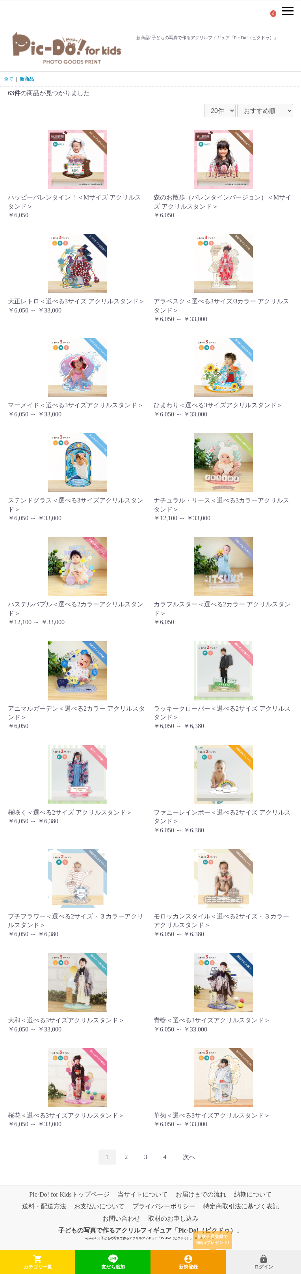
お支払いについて (99, 1206)
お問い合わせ (121, 1218)
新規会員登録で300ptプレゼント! (212, 1239)
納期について (253, 1194)
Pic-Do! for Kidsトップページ (69, 1194)
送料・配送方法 (44, 1206)
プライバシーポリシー (163, 1206)
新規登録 (188, 1257)
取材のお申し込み (173, 1218)
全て (8, 79)
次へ (189, 1157)
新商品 (27, 79)
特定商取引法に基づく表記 (241, 1206)
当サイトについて (142, 1194)
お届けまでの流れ (201, 1194)
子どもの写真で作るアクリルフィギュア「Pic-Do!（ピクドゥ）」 (150, 1230)
